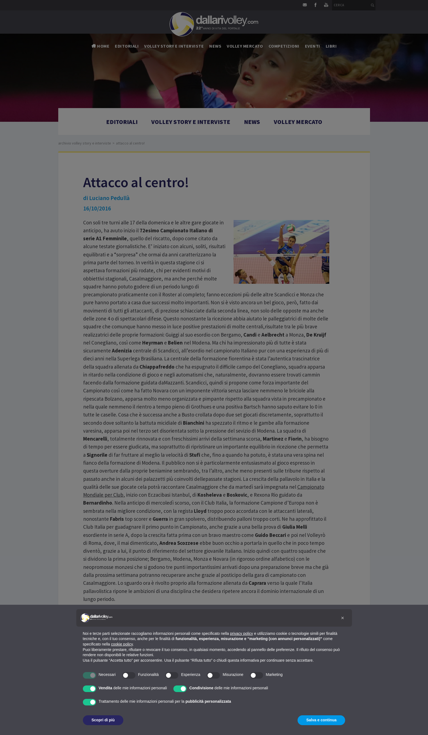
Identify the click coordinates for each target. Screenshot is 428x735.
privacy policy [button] (241, 633)
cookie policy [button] (122, 644)
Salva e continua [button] (321, 720)
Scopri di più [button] (103, 720)
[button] (342, 618)
